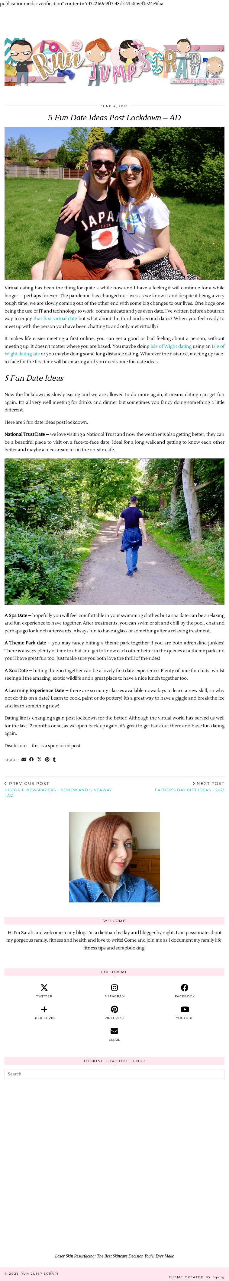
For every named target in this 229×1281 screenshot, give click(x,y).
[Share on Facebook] (32, 760)
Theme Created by (196, 1277)
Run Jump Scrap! (40, 1274)
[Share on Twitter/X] (40, 760)
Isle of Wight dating (171, 346)
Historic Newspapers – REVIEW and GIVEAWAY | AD (59, 789)
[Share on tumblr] (54, 760)
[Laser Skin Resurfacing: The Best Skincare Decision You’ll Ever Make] (114, 1189)
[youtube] (185, 1013)
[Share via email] (24, 760)
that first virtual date (55, 319)
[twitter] (44, 991)
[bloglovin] (44, 1013)
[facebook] (185, 991)
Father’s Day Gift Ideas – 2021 (189, 786)
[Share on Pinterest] (47, 760)
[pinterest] (114, 1013)
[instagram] (114, 991)
